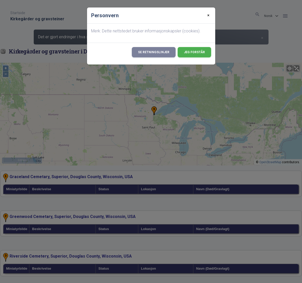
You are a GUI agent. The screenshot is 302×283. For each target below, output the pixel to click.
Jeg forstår (194, 52)
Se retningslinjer (153, 52)
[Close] (208, 15)
